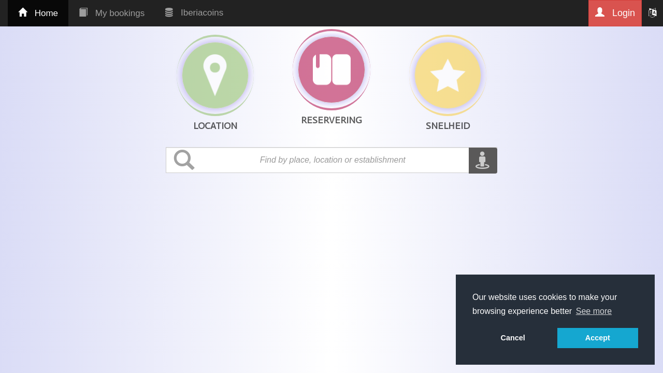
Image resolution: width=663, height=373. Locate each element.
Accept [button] (597, 338)
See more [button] (594, 311)
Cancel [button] (513, 338)
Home (38, 13)
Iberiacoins (194, 13)
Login (615, 12)
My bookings (112, 13)
